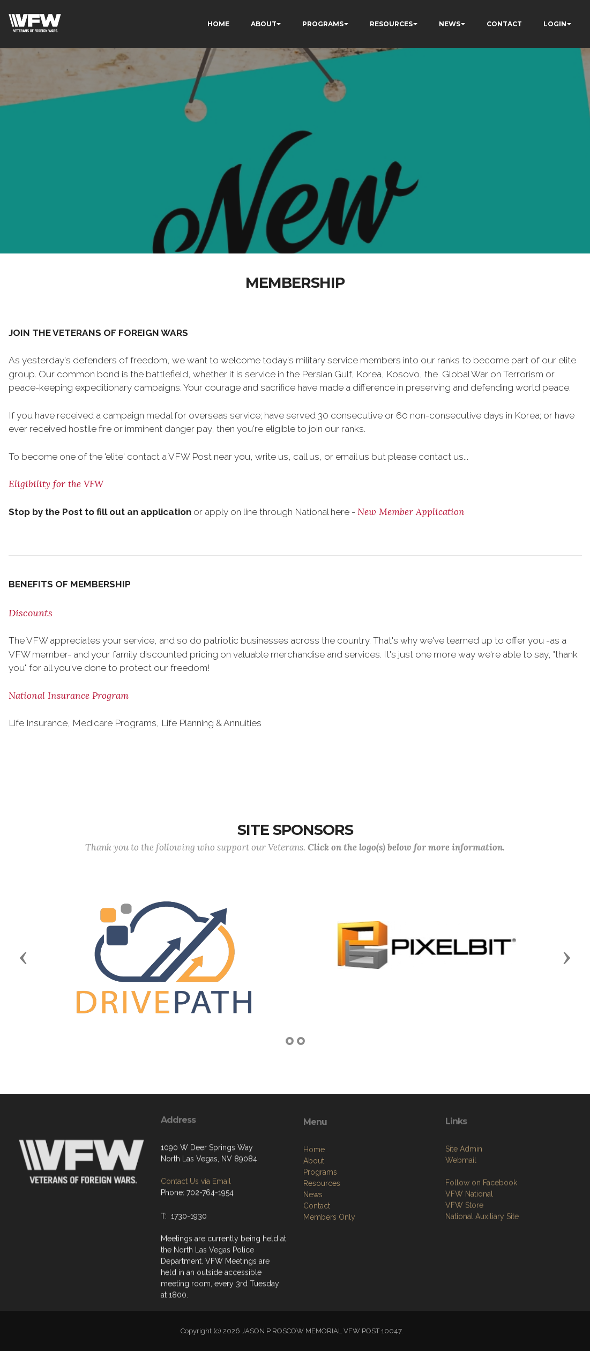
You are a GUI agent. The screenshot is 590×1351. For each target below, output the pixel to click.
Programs (320, 1222)
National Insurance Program (69, 695)
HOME (218, 24)
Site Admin (463, 1194)
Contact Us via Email (196, 1217)
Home (314, 1199)
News (313, 1244)
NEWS (449, 24)
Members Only (329, 1267)
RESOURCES (391, 24)
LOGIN (554, 24)
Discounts (31, 613)
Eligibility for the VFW (56, 484)
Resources (321, 1233)
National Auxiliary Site (482, 1261)
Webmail (460, 1205)
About (313, 1210)
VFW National (469, 1239)
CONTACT (504, 24)
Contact (316, 1255)
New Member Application (411, 512)
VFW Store (464, 1250)
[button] (23, 957)
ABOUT (264, 24)
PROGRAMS (322, 24)
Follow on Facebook (481, 1227)
